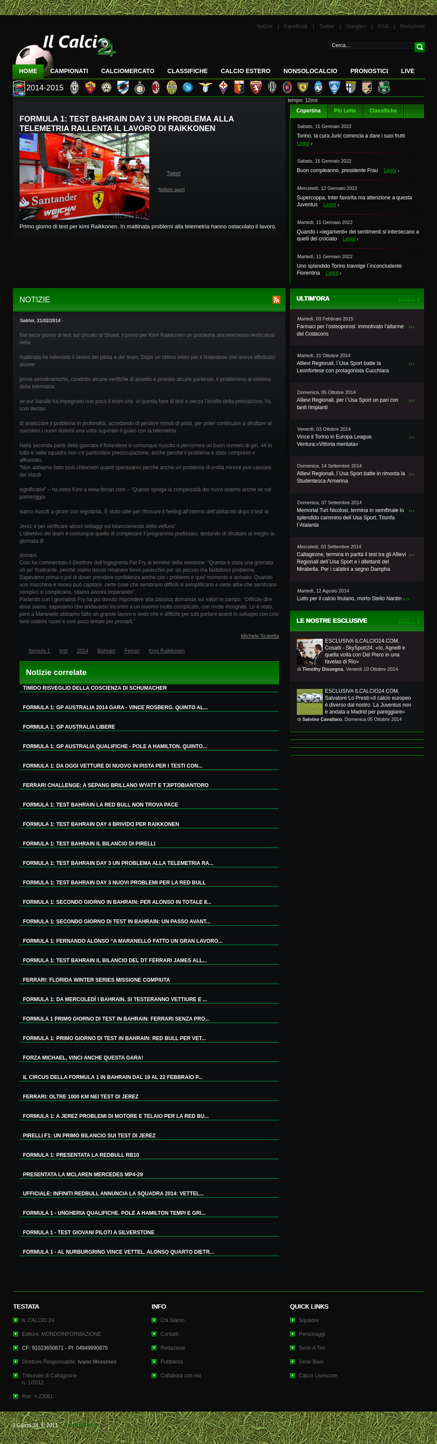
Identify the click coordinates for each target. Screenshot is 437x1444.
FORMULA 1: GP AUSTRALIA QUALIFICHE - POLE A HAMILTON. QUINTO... (115, 746)
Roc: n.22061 (37, 1396)
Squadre (308, 1320)
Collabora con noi (181, 1376)
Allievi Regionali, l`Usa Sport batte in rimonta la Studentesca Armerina (351, 477)
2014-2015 (45, 87)
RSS (383, 26)
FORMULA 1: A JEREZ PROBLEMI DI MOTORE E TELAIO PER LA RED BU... (116, 1116)
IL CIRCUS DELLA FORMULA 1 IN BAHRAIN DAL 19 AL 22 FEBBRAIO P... (112, 1077)
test (63, 651)
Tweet (173, 173)
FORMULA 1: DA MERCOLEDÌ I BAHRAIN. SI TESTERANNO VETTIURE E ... (115, 999)
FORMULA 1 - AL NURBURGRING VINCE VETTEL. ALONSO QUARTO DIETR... (118, 1252)
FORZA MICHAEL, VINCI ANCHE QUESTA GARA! (83, 1058)
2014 (82, 651)
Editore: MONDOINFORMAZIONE (61, 1334)
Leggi (303, 143)
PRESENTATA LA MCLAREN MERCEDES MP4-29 (83, 1175)
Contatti (169, 1334)
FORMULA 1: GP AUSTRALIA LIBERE (69, 727)
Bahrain (106, 651)
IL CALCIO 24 (38, 1320)
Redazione (412, 26)
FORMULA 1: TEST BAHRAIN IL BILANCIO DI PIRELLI (89, 844)
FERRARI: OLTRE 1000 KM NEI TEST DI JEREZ (80, 1097)
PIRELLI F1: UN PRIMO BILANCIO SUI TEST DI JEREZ (89, 1136)
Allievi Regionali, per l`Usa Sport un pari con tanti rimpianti (347, 403)
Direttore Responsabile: (69, 1362)
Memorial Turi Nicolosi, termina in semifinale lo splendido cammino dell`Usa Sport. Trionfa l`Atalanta (350, 517)
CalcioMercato (127, 70)
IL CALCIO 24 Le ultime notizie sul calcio (64, 55)
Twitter (326, 26)
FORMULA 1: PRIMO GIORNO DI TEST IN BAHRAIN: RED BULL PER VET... (114, 1038)
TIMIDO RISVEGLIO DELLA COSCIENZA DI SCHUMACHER (95, 688)
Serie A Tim (312, 1348)
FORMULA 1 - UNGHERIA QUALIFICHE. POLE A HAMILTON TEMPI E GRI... (114, 1213)
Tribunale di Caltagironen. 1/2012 (49, 1379)
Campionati (69, 70)
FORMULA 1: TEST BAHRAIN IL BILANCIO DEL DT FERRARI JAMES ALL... (115, 960)
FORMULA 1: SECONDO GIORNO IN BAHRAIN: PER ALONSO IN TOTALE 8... (117, 902)
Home (28, 70)
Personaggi (312, 1334)
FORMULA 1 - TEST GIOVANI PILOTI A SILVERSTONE (88, 1232)
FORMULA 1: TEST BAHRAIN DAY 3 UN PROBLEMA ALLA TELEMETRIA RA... (118, 863)
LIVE (408, 70)
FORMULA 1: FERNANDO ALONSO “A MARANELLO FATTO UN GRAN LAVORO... (122, 941)
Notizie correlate (56, 672)
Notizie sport (171, 189)
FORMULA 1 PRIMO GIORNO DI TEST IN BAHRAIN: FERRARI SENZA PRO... (116, 1019)
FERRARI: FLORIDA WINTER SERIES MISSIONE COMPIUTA (96, 980)
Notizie (265, 26)
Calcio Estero (245, 70)
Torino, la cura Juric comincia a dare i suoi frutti (351, 136)
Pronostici (369, 70)
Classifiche (383, 111)
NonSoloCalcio (310, 70)
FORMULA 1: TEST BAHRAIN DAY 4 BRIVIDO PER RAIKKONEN (101, 824)
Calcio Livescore (318, 1376)
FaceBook (296, 26)
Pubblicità (172, 1362)
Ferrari (131, 651)
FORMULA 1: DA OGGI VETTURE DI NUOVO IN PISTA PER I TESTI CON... (112, 766)
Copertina (308, 111)
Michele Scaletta (260, 636)
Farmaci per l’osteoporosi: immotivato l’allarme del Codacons (350, 330)
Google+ (356, 26)
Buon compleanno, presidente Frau (337, 170)
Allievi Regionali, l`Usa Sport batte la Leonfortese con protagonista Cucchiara (343, 367)
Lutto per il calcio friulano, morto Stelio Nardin (349, 599)
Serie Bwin (311, 1362)
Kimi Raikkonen (167, 651)
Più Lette (345, 111)
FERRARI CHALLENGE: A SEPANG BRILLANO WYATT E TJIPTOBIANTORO (116, 785)
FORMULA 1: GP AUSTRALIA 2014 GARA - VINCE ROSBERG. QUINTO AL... (115, 707)
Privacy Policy (81, 1425)
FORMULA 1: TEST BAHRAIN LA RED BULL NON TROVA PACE (100, 805)
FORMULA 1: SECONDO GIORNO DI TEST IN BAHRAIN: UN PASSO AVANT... (116, 922)
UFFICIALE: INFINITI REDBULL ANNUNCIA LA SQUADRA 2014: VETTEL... (113, 1194)
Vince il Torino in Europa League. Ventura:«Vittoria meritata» (335, 440)
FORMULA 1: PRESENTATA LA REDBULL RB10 (81, 1155)
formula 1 (39, 651)
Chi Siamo (172, 1320)
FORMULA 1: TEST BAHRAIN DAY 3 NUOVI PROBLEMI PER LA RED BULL (114, 883)
